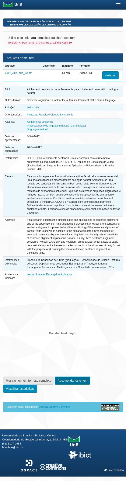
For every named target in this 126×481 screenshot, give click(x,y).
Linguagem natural (37, 129)
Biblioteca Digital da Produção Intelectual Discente (39, 21)
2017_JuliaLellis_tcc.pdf (18, 73)
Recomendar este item (72, 380)
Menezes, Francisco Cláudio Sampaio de (50, 114)
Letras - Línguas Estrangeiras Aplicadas (35, 28)
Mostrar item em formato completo (28, 380)
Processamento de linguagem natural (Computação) (56, 125)
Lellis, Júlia (33, 107)
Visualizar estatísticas (20, 388)
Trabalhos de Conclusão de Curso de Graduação (40, 25)
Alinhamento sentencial (40, 121)
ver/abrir (110, 75)
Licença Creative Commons (54, 406)
